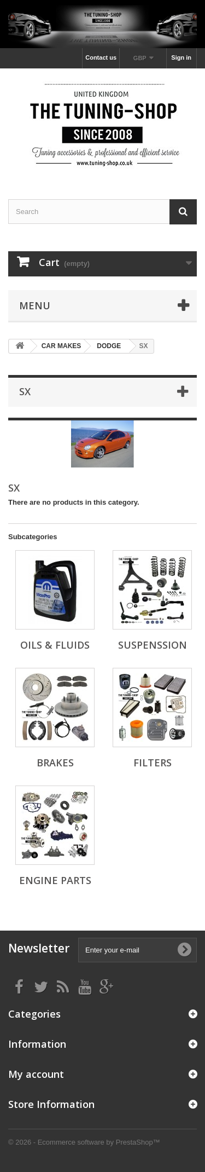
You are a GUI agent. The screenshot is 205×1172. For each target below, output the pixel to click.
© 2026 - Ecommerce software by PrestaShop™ (84, 1142)
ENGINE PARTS (55, 880)
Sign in (181, 57)
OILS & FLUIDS (55, 644)
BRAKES (55, 762)
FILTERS (152, 762)
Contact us (100, 57)
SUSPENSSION (152, 644)
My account (36, 1074)
